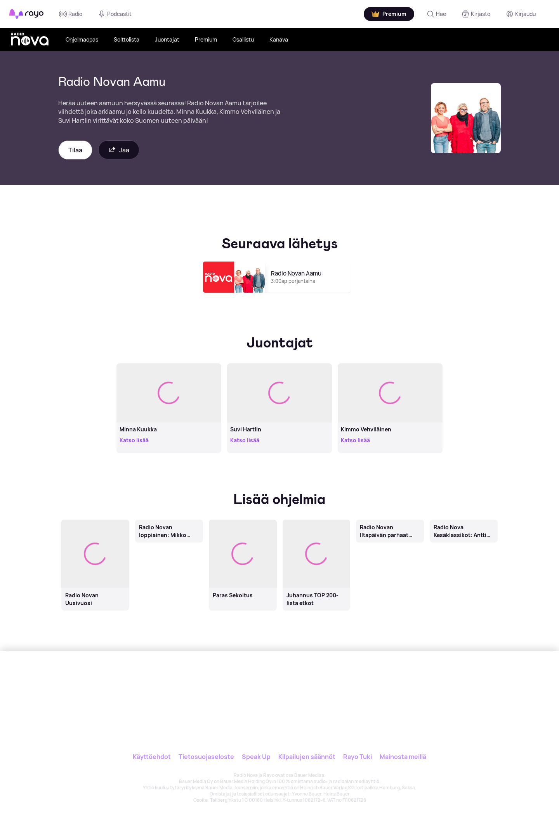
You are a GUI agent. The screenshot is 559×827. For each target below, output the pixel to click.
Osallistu (243, 39)
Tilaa (75, 150)
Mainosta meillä (403, 756)
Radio (70, 14)
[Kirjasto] (476, 14)
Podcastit (115, 14)
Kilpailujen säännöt (306, 756)
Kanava (278, 39)
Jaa (118, 149)
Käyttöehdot (152, 756)
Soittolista (126, 39)
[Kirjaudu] (520, 14)
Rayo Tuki (357, 756)
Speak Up (256, 756)
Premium (206, 39)
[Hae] (436, 14)
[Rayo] (228, 686)
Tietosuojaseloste (206, 756)
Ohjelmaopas (82, 39)
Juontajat (167, 39)
